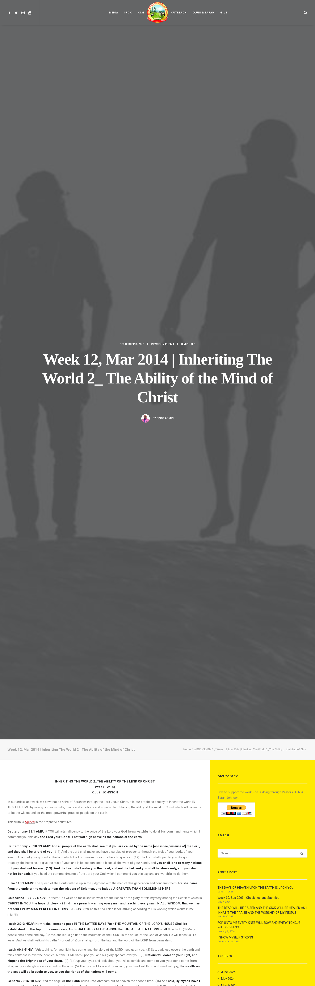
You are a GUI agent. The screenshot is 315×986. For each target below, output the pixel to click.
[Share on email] (126, 902)
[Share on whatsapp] (110, 902)
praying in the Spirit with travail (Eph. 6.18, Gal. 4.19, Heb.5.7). (99, 438)
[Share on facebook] (83, 902)
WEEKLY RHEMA (164, 42)
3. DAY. (114, 668)
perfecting (68, 418)
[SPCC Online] (157, 12)
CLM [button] (141, 12)
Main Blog (157, 960)
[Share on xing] (121, 902)
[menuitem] (10, 12)
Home (187, 145)
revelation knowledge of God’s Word (82, 433)
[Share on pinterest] (99, 902)
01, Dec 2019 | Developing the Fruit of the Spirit (104, 847)
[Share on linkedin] (105, 902)
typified (30, 218)
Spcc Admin (165, 116)
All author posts (71, 773)
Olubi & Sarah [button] (203, 12)
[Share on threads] (94, 902)
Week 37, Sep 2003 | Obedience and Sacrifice (36, 847)
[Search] (262, 250)
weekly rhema (18, 729)
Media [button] (113, 12)
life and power (157, 433)
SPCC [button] (128, 12)
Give (223, 12)
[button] (10, 12)
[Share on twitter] (88, 902)
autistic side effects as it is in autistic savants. (87, 587)
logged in (40, 932)
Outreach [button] (179, 12)
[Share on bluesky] (115, 902)
